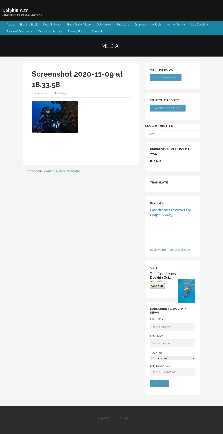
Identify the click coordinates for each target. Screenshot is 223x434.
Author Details (176, 24)
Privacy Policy (77, 31)
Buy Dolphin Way (166, 77)
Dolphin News (52, 24)
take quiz (157, 286)
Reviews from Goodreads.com (170, 249)
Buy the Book (29, 24)
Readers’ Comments (20, 31)
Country (156, 352)
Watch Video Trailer (168, 108)
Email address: (172, 370)
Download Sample (50, 31)
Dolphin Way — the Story (112, 24)
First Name (157, 319)
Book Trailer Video (79, 24)
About (11, 24)
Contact (97, 31)
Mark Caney (60, 93)
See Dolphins (199, 24)
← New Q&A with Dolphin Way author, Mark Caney (52, 170)
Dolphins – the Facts (148, 24)
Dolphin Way (15, 10)
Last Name (157, 336)
